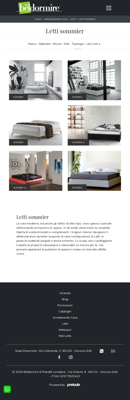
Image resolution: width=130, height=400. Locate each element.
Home (38, 19)
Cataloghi (65, 311)
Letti (73, 19)
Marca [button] (32, 44)
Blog (65, 299)
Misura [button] (57, 44)
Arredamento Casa (56, 19)
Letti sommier (87, 19)
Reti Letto (65, 336)
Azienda (65, 293)
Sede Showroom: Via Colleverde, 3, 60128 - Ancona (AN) (53, 351)
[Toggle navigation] (109, 7)
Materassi (65, 330)
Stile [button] (66, 44)
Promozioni (65, 305)
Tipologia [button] (78, 44)
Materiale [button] (44, 44)
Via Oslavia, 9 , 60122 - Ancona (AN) (93, 372)
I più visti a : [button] (94, 44)
